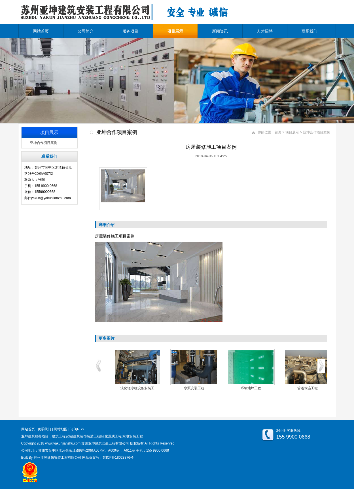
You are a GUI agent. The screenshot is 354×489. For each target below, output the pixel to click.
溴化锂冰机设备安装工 (137, 388)
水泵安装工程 (194, 388)
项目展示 (175, 31)
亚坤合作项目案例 (43, 143)
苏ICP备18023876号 (118, 458)
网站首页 (41, 31)
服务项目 (130, 31)
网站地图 (60, 429)
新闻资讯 (220, 31)
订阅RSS (77, 429)
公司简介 (86, 31)
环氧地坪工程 (251, 388)
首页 (278, 132)
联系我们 (309, 31)
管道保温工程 (307, 388)
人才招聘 (265, 31)
